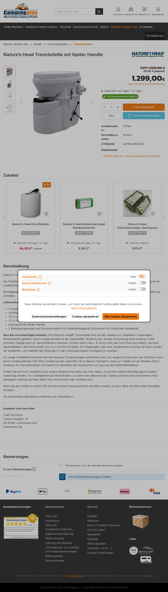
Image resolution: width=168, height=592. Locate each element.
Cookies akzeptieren (85, 316)
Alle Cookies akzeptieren (121, 316)
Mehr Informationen (83, 308)
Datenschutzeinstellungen (49, 316)
